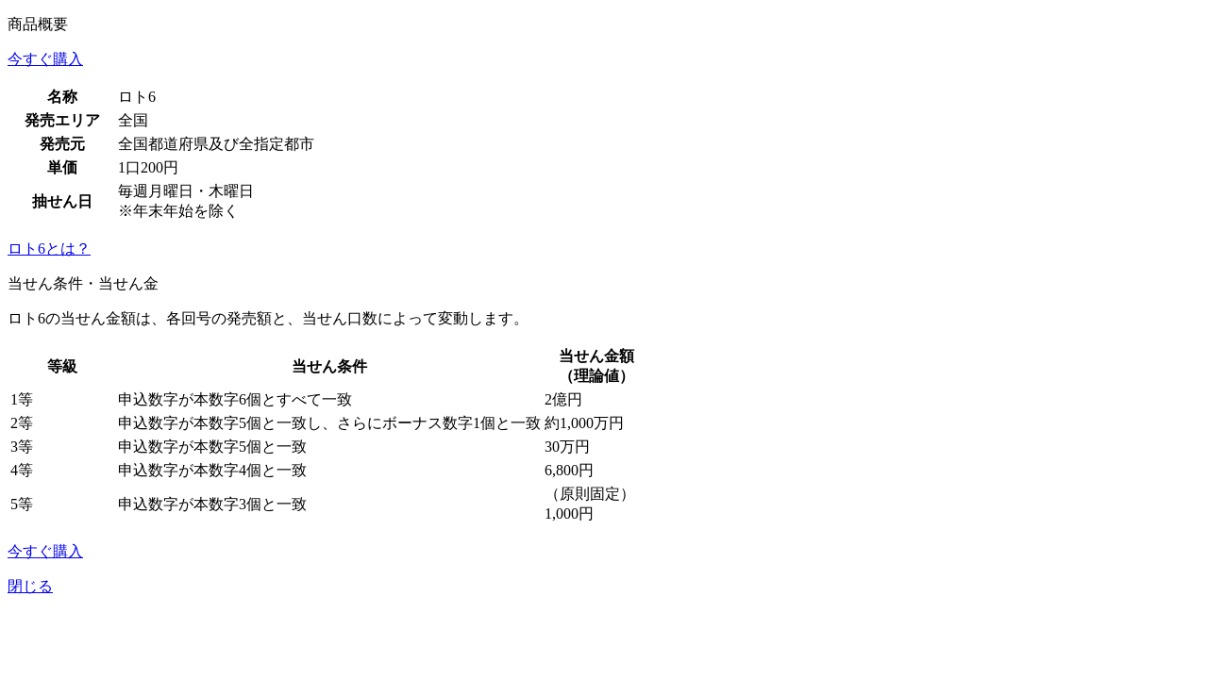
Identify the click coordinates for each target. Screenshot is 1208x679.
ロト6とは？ (49, 248)
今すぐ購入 (45, 59)
